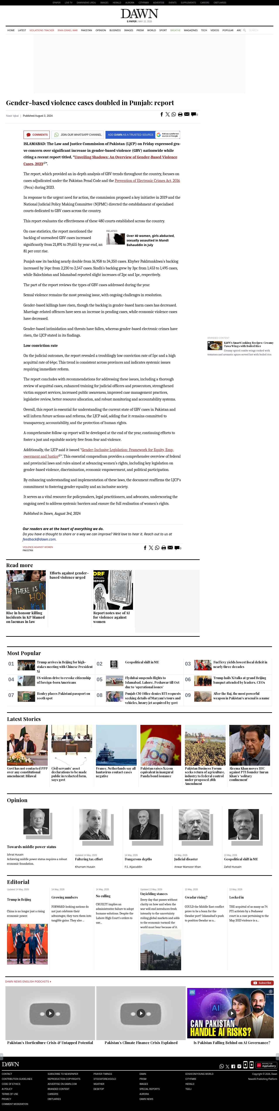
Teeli (188, 1089)
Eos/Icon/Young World (199, 1074)
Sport (163, 30)
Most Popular (24, 652)
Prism (140, 30)
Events (173, 2)
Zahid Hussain (233, 867)
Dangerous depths (138, 859)
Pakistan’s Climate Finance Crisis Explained (141, 1042)
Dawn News (146, 1099)
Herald (117, 2)
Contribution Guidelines (17, 1079)
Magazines (190, 30)
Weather (99, 1084)
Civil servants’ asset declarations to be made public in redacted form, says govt (69, 774)
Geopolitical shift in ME (142, 662)
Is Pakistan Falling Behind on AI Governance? (232, 1042)
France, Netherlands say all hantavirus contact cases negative (116, 772)
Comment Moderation (15, 1104)
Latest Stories (24, 718)
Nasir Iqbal (12, 115)
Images (104, 2)
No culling (103, 896)
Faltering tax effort (89, 859)
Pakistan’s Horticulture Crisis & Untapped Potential (50, 1042)
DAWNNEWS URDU (86, 2)
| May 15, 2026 (139, 21)
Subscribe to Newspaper (63, 1074)
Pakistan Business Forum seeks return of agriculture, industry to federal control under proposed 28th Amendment (205, 776)
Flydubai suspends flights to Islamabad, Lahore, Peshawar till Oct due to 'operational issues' (152, 682)
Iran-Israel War (68, 30)
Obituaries (220, 2)
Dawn (143, 1074)
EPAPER (56, 2)
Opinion (100, 30)
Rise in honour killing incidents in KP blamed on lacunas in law (25, 617)
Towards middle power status (31, 846)
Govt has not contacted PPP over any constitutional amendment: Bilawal (27, 772)
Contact (7, 1074)
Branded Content (218, 338)
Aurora (130, 2)
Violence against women (38, 547)
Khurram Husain (85, 867)
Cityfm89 (190, 1079)
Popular (228, 30)
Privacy (6, 1099)
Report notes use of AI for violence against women (111, 617)
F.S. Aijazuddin (133, 867)
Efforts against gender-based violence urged (69, 575)
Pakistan (86, 30)
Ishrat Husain (15, 854)
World (151, 30)
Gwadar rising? (196, 897)
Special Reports (150, 1089)
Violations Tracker (41, 30)
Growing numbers (64, 897)
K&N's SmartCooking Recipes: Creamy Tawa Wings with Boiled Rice (249, 344)
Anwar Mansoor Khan (187, 867)
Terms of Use (10, 1094)
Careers (204, 2)
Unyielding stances (154, 894)
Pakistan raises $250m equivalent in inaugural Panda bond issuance (156, 772)
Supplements (188, 2)
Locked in (236, 897)
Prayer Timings (103, 1074)
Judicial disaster (186, 859)
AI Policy (7, 1089)
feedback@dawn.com (39, 539)
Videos (215, 30)
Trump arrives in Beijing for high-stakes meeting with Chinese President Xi (65, 666)
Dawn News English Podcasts (28, 981)
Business (115, 30)
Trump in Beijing (19, 899)
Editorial (18, 881)
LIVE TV (68, 2)
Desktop (99, 1089)
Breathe (175, 30)
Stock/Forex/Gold (105, 1079)
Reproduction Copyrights (64, 1079)
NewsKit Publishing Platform (262, 1078)
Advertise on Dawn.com (62, 1084)
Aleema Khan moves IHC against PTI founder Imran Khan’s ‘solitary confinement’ (248, 774)
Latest (22, 30)
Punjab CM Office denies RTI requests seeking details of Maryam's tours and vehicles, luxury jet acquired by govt (153, 698)
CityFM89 (144, 2)
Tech (204, 30)
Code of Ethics (11, 1084)
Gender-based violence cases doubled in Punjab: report (90, 102)
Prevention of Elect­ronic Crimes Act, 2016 (147, 180)
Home (11, 30)
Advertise (158, 2)
